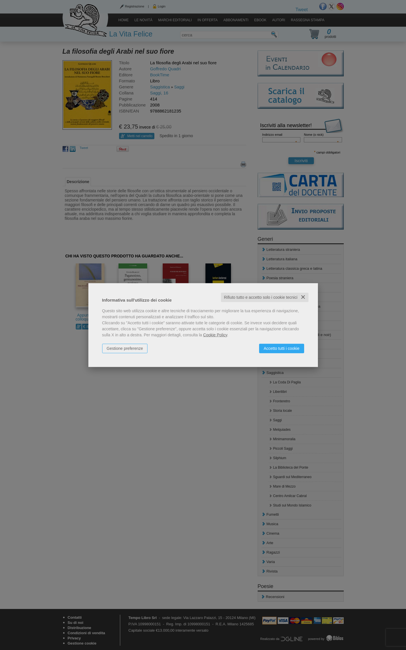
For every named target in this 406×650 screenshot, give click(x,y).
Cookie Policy (215, 335)
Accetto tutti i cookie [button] (282, 348)
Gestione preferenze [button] (125, 348)
